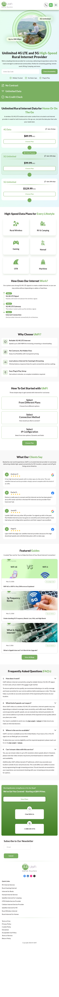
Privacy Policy (6, 925)
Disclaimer (5, 930)
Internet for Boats (8, 892)
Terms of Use (6, 922)
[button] (29, 443)
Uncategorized (50, 582)
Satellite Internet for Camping (11, 899)
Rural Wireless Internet (9, 912)
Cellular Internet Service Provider (13, 905)
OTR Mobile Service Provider (11, 902)
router (26, 685)
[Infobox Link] (16, 227)
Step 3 (9, 313)
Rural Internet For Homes (10, 915)
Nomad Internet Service (10, 895)
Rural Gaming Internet (9, 889)
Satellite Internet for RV (10, 908)
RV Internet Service (8, 885)
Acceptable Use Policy (9, 933)
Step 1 (9, 294)
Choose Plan (29, 142)
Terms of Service (7, 936)
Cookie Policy (6, 927)
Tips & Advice (50, 614)
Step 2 (9, 304)
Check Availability (49, 71)
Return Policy (6, 939)
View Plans (24, 800)
